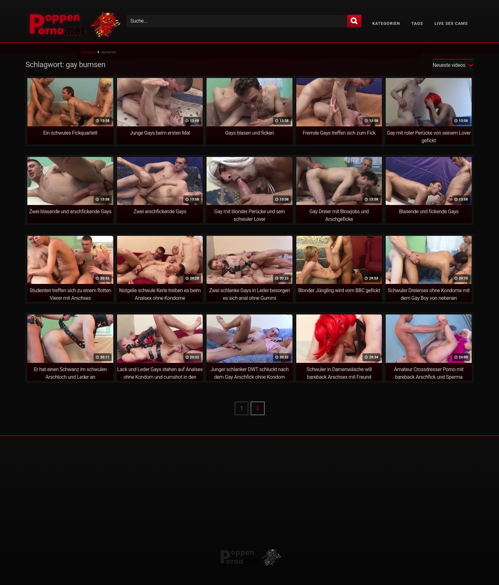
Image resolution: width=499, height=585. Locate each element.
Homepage (88, 52)
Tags (417, 23)
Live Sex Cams (451, 23)
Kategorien (386, 23)
